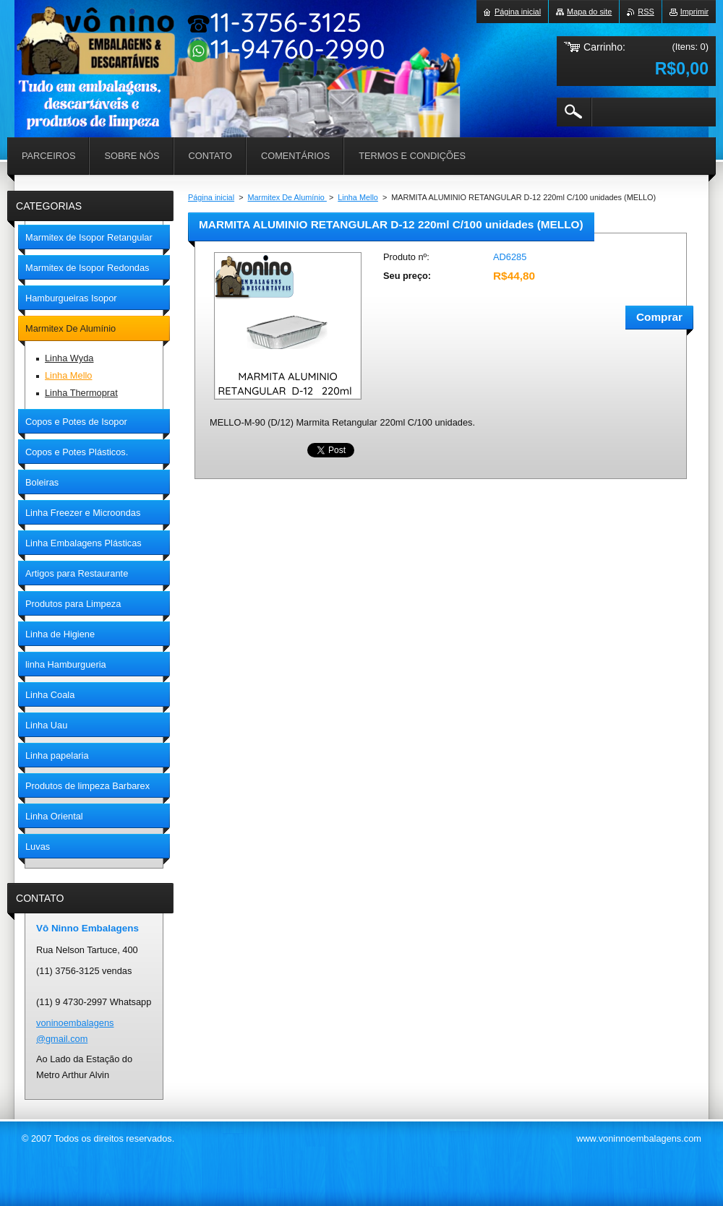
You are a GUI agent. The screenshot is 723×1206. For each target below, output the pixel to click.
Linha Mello (358, 197)
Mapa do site (589, 11)
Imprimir (694, 11)
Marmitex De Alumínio (287, 197)
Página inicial (211, 197)
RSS (646, 11)
